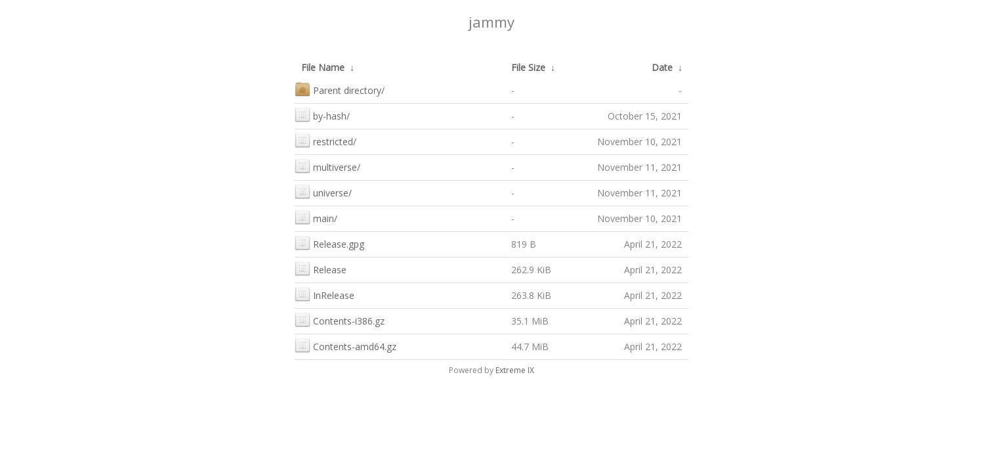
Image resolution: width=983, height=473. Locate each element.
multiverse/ (327, 165)
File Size (528, 67)
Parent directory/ (340, 89)
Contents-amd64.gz (345, 345)
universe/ (323, 191)
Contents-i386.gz (340, 319)
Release (320, 268)
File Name (323, 67)
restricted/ (325, 140)
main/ (316, 217)
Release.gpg (329, 242)
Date (662, 67)
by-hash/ (322, 114)
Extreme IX (514, 370)
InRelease (324, 294)
